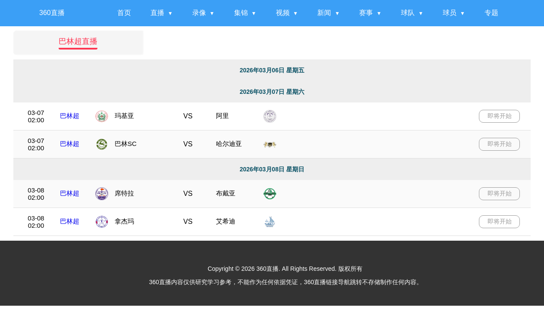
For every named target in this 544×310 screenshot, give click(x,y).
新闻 (324, 12)
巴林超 (69, 115)
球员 (449, 12)
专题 (491, 12)
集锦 (241, 12)
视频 (283, 12)
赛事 (366, 12)
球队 (408, 12)
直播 (157, 12)
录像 (199, 12)
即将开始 (500, 115)
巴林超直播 (78, 41)
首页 (124, 12)
